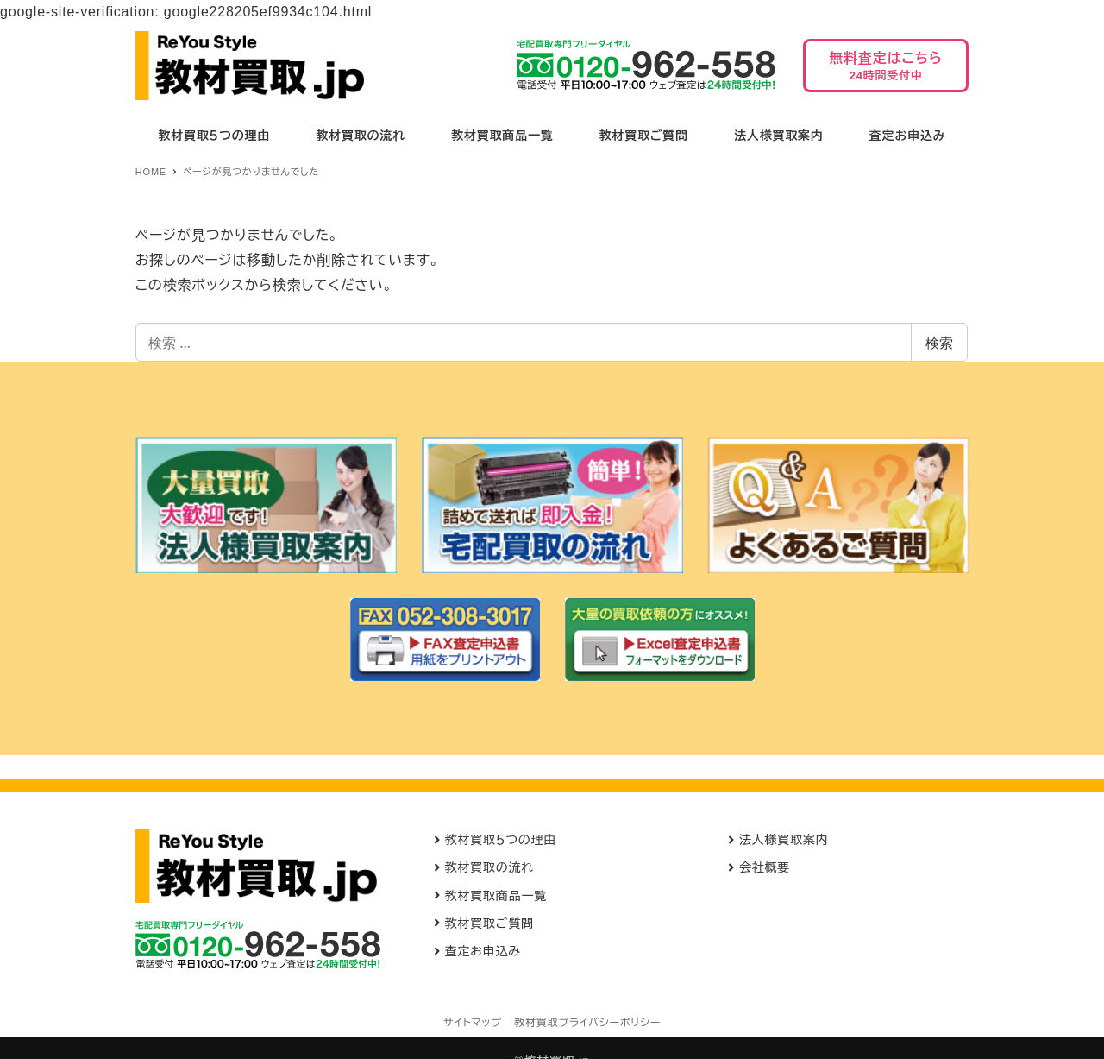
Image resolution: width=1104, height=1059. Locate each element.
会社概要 (764, 867)
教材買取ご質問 (489, 923)
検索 (939, 342)
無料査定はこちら (886, 71)
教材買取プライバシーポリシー (587, 1023)
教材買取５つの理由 (501, 840)
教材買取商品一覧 (496, 896)
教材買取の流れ (489, 867)
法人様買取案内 (784, 840)
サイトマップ (472, 1023)
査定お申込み (483, 951)
